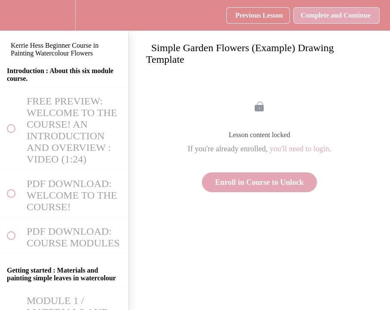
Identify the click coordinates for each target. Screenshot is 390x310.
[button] (10, 15)
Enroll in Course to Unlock (259, 182)
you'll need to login (299, 148)
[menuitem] (64, 15)
